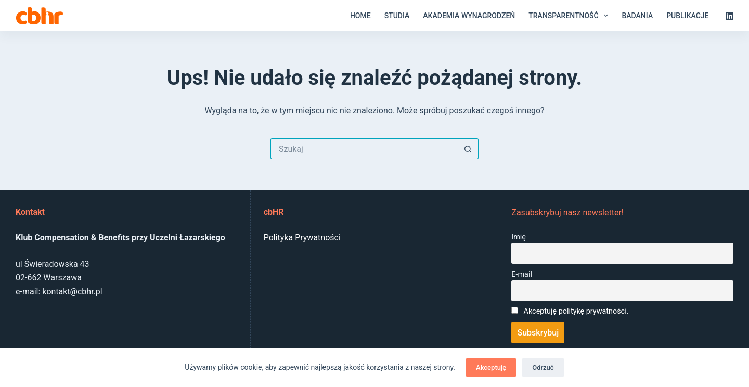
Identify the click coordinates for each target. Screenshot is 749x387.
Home (360, 15)
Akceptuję (491, 367)
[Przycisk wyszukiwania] (468, 148)
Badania (637, 15)
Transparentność (570, 15)
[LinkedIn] (729, 16)
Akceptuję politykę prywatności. (576, 311)
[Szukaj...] (364, 148)
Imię (518, 237)
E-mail (521, 274)
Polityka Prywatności (302, 237)
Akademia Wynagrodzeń (469, 15)
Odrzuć (542, 367)
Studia (397, 15)
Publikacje (687, 15)
